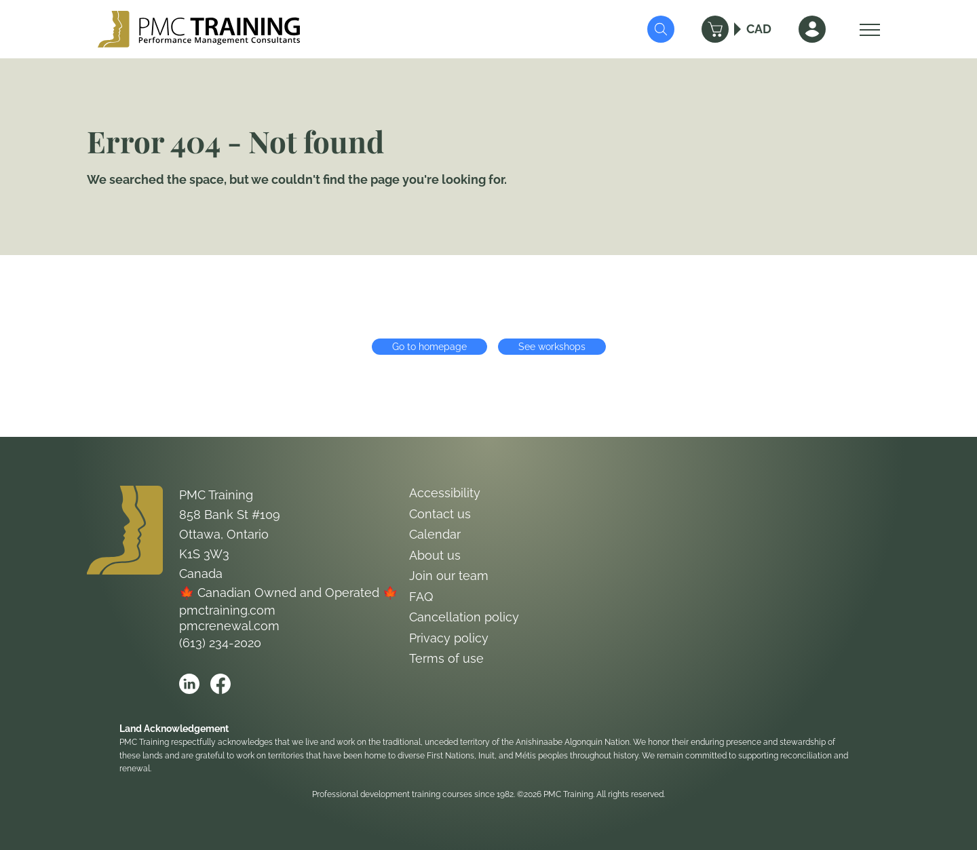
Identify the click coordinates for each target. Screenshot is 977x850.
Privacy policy (448, 638)
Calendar (435, 534)
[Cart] (715, 29)
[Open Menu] (866, 29)
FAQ (421, 597)
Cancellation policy (464, 617)
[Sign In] (812, 29)
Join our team (448, 575)
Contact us (440, 514)
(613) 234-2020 (220, 643)
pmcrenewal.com (229, 626)
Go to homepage (429, 346)
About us (435, 555)
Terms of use (446, 658)
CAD (758, 29)
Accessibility (444, 493)
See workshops (552, 346)
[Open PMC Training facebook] (220, 684)
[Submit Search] (660, 29)
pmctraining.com (227, 610)
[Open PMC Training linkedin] (189, 684)
